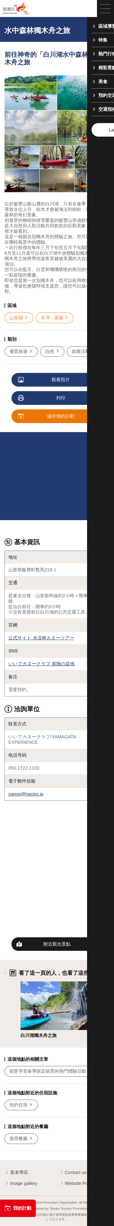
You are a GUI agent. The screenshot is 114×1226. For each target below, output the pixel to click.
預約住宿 (21, 1105)
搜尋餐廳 (21, 1138)
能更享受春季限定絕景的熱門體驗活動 (50, 1071)
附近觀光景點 (57, 944)
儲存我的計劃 (46, 416)
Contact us (73, 1173)
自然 (52, 351)
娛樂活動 (83, 351)
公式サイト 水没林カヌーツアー (41, 637)
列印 (42, 398)
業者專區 (16, 1173)
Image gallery (21, 1184)
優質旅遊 (21, 351)
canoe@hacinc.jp (25, 794)
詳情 (25, 984)
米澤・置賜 (55, 317)
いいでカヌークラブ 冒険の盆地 (41, 663)
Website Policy (77, 1184)
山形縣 (18, 317)
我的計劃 (18, 1208)
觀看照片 (44, 380)
